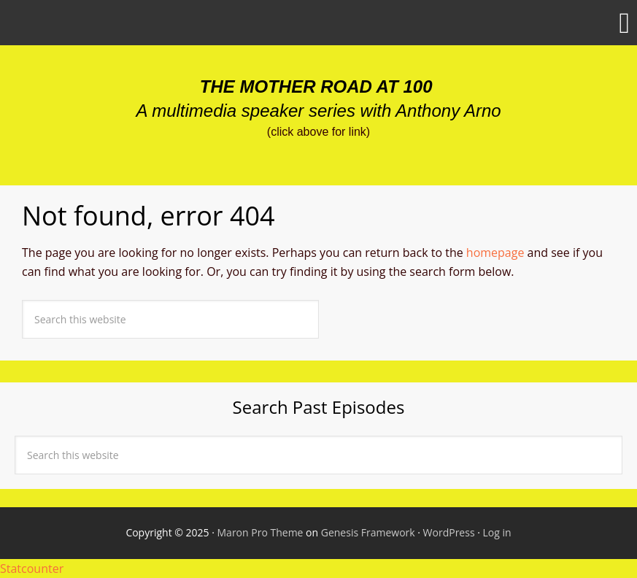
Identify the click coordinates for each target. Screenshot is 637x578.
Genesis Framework (368, 532)
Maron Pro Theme (260, 532)
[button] (318, 22)
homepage (495, 252)
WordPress (449, 532)
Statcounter (31, 568)
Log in (497, 532)
